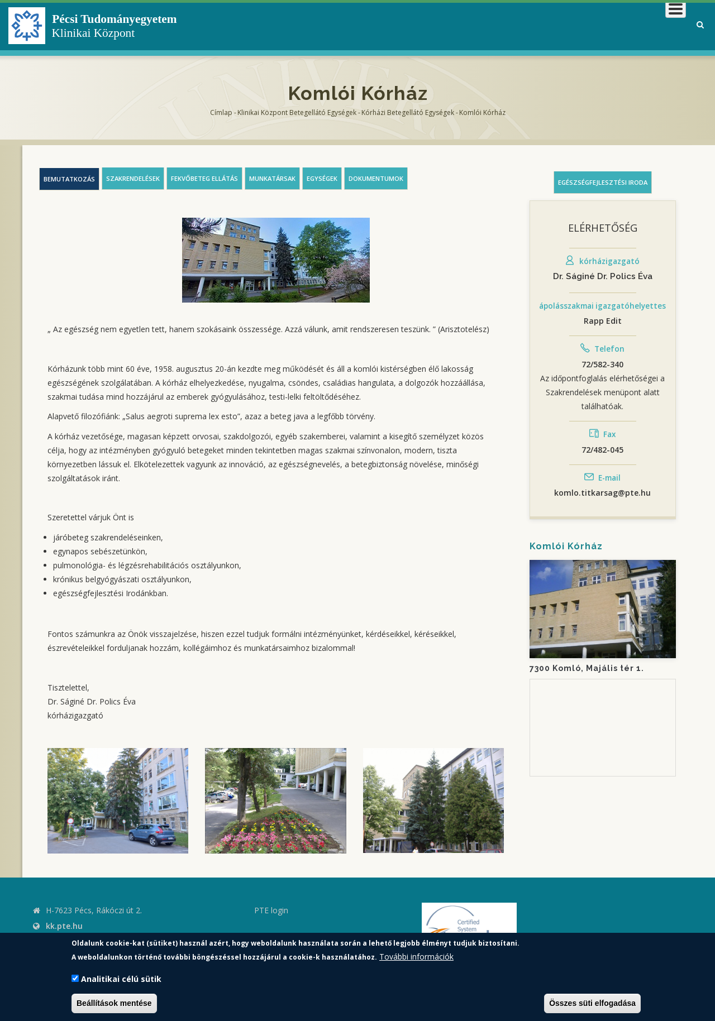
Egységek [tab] (322, 178)
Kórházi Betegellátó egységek (407, 112)
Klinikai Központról (387, 25)
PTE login (271, 910)
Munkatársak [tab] (272, 178)
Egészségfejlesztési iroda (602, 182)
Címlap (221, 112)
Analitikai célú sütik (121, 979)
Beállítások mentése (114, 1003)
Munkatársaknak (640, 25)
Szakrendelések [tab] (133, 178)
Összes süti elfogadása (592, 1003)
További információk (416, 956)
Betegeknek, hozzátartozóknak (517, 25)
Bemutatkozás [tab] (69, 179)
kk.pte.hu (64, 926)
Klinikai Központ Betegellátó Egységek (296, 112)
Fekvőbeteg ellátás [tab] (204, 178)
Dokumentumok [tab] (376, 178)
